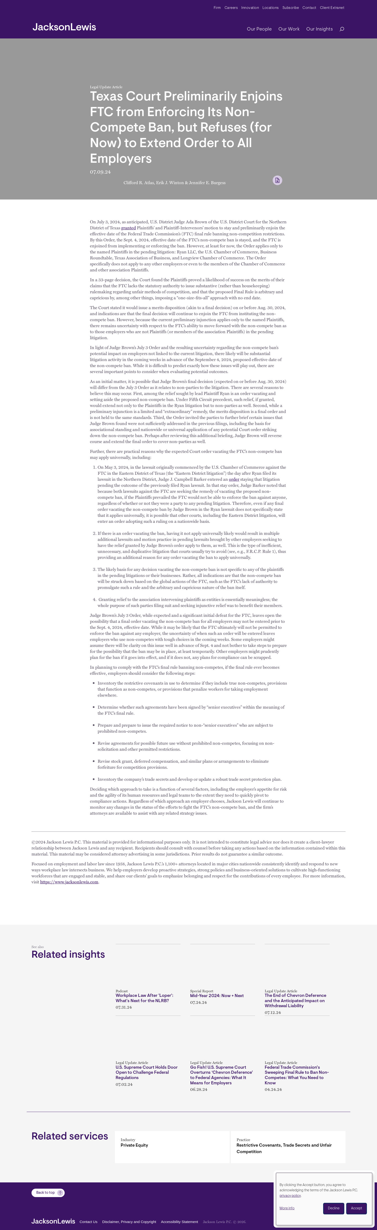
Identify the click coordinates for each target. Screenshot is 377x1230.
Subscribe (291, 8)
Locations (271, 8)
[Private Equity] (172, 1147)
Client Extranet (332, 8)
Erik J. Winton (170, 182)
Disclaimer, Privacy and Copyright (129, 1222)
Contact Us (88, 1222)
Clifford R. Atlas (139, 182)
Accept (356, 1208)
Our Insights (319, 29)
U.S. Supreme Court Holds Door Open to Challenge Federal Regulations (147, 1073)
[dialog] (324, 1199)
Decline (333, 1208)
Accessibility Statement (179, 1222)
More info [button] (287, 1208)
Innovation (250, 8)
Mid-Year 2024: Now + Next (217, 996)
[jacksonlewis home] (64, 25)
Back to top (45, 1193)
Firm (217, 8)
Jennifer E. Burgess (207, 182)
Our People (259, 29)
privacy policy (290, 1196)
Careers (231, 8)
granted (128, 228)
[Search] (339, 29)
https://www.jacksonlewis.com (69, 882)
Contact (309, 8)
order (234, 479)
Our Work (289, 29)
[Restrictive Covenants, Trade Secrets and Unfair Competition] (288, 1147)
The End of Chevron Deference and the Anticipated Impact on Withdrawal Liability (295, 1001)
